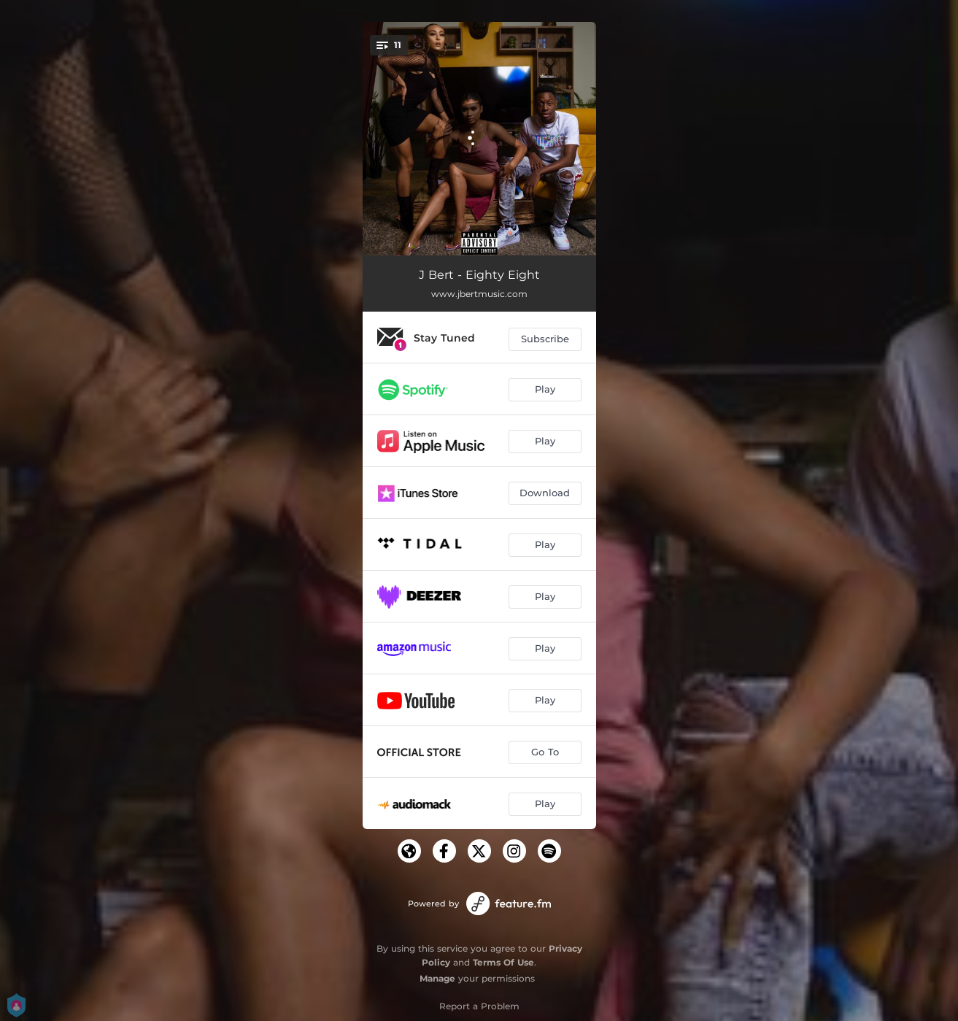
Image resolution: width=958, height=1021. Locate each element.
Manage (437, 978)
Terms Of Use (503, 962)
